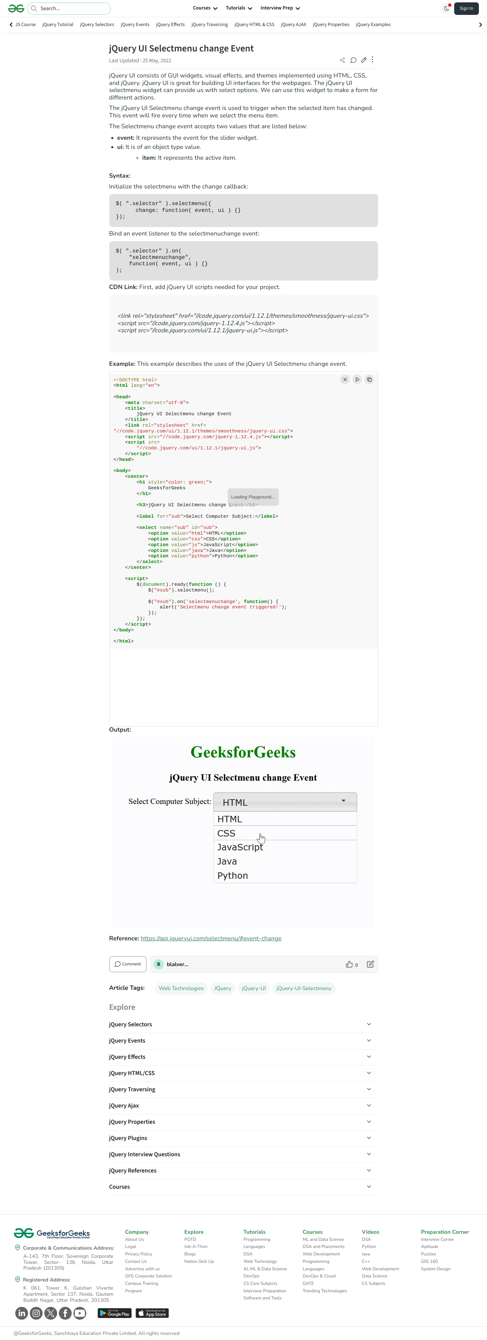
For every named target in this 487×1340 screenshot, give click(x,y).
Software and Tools (263, 1298)
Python (369, 1247)
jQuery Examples (373, 24)
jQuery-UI (254, 988)
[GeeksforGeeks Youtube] (79, 1313)
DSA (248, 1254)
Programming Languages (257, 1243)
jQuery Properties (331, 24)
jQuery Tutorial (58, 24)
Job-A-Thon (196, 1247)
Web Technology (260, 1261)
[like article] (352, 964)
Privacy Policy (138, 1254)
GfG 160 (429, 1261)
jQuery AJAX (293, 24)
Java (366, 1254)
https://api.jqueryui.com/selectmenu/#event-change (211, 939)
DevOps (251, 1276)
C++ (366, 1261)
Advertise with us (142, 1269)
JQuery (222, 988)
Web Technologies (181, 988)
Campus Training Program (141, 1287)
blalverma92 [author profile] (178, 964)
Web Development (321, 1254)
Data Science (374, 1276)
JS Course (25, 24)
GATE (308, 1283)
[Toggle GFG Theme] (446, 8)
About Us (134, 1239)
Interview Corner (437, 1239)
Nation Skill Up (199, 1261)
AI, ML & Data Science (265, 1269)
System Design (435, 1269)
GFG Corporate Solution (148, 1276)
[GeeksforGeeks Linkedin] (21, 1313)
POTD (190, 1239)
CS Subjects (374, 1283)
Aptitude (429, 1247)
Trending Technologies (325, 1291)
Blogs (190, 1254)
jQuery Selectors (97, 24)
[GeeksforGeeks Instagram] (35, 1313)
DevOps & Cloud (319, 1276)
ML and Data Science (323, 1239)
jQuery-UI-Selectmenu (304, 988)
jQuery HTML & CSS (254, 24)
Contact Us (136, 1261)
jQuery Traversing (209, 24)
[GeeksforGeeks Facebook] (64, 1313)
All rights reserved (159, 1333)
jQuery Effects (170, 24)
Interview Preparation (265, 1291)
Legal (130, 1247)
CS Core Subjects (260, 1283)
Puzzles (428, 1254)
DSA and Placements (324, 1247)
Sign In (466, 8)
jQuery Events (135, 24)
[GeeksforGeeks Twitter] (50, 1313)
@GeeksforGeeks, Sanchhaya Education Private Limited (75, 1333)
